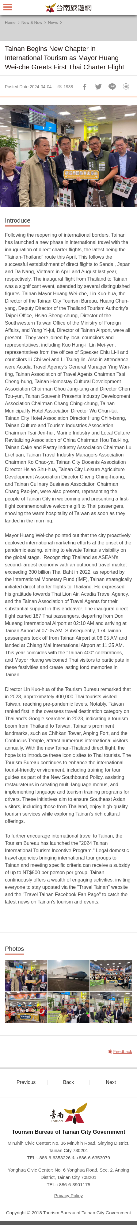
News (53, 22)
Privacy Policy (68, 1195)
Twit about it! (98, 87)
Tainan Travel (68, 8)
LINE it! (112, 87)
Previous (26, 1082)
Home (10, 22)
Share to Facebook (84, 87)
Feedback (126, 87)
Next (111, 1082)
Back (68, 1082)
